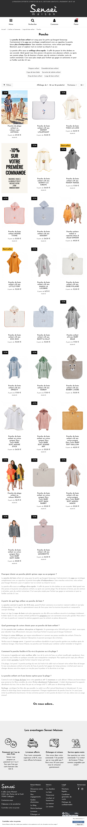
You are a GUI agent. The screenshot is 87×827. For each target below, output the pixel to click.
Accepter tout (78, 822)
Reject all (79, 824)
